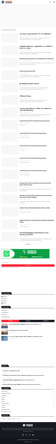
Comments (46, 321)
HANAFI (28, 397)
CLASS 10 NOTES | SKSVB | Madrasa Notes (33, 146)
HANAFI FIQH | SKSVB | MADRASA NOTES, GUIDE (34, 208)
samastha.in (4, 310)
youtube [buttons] (4, 303)
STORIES (28, 407)
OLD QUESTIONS (28, 403)
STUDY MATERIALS (28, 409)
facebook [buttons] (4, 296)
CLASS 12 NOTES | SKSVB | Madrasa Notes (33, 171)
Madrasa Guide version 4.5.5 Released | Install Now (36, 59)
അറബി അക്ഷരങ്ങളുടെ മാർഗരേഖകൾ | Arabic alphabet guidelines (34, 233)
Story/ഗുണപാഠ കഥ (28, 411)
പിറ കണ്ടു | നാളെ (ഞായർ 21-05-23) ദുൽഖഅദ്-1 (35, 34)
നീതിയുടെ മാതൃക (25, 96)
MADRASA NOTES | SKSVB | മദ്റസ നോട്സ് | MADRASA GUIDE (36, 221)
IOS (31, 441)
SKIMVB (9, 418)
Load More (28, 244)
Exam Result (4, 314)
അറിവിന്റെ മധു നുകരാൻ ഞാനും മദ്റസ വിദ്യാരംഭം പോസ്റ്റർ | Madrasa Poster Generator (23, 375)
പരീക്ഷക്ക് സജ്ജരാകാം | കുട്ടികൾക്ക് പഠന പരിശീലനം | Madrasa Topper (36, 47)
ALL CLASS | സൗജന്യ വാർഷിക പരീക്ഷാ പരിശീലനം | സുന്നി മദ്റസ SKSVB (25, 336)
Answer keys (28, 391)
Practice (28, 405)
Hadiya (28, 399)
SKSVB (14, 418)
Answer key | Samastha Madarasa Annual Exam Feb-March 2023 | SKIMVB (35, 196)
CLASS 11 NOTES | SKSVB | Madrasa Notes (32, 158)
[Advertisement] (28, 16)
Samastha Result (5, 317)
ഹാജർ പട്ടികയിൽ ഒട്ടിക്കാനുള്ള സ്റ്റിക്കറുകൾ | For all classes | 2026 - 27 (25, 324)
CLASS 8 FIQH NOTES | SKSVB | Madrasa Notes (34, 121)
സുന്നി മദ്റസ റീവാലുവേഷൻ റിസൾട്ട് (10, 371)
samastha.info (4, 312)
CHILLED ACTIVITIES (28, 393)
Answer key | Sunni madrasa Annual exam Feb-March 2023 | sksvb (35, 184)
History (3, 418)
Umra (18, 418)
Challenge (28, 395)
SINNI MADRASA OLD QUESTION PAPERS (18, 330)
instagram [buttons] (4, 301)
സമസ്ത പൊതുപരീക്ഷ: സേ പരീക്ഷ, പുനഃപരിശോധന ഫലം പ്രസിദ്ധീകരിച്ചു (35, 109)
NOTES (28, 401)
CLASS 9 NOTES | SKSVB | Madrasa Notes (32, 133)
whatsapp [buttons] (4, 298)
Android (26, 441)
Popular (10, 321)
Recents (28, 321)
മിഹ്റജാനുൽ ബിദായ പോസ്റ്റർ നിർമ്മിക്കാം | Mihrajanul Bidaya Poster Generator (21, 384)
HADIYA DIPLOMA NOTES (27, 71)
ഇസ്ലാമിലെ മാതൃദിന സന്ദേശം (29, 83)
